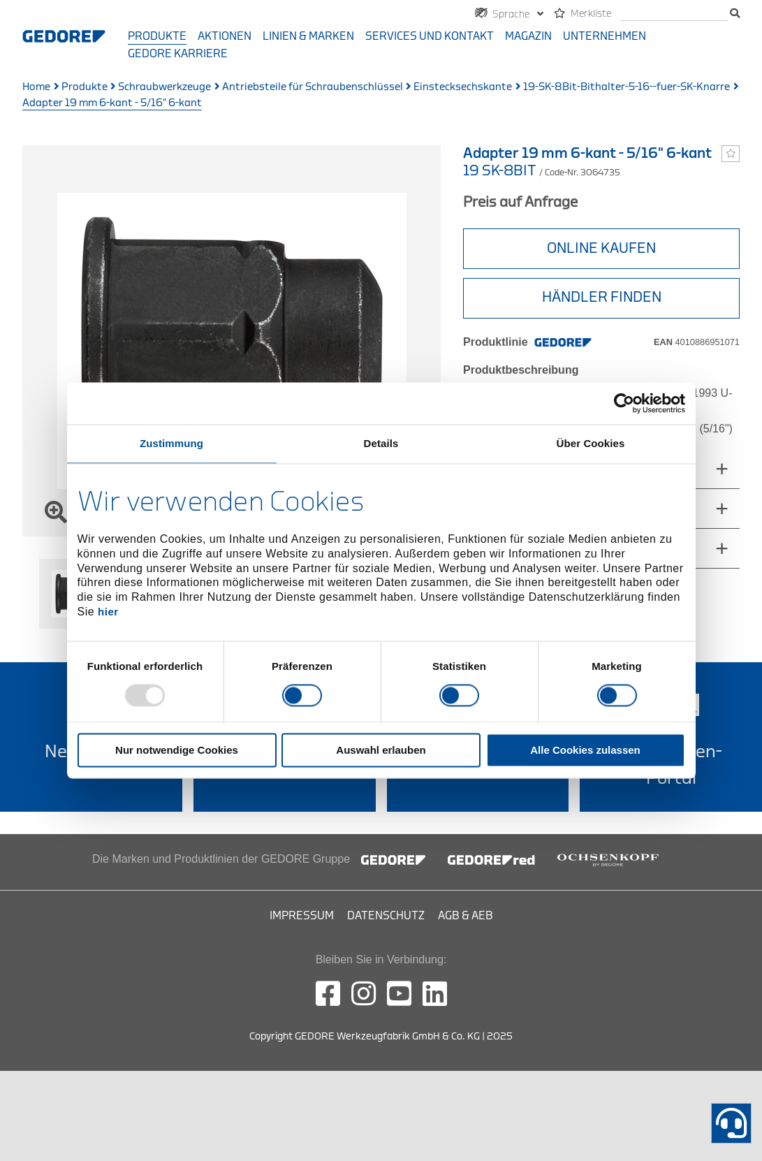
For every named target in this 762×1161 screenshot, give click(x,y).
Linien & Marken (308, 36)
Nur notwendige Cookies (176, 751)
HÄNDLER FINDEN (601, 297)
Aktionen (224, 36)
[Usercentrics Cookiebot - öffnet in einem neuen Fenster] (624, 403)
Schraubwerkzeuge (164, 87)
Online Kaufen (601, 248)
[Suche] (674, 14)
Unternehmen (604, 36)
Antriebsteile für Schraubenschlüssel (312, 87)
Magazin (528, 36)
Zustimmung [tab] (171, 443)
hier (108, 612)
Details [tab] (381, 443)
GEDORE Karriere (178, 53)
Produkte (157, 36)
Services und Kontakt (429, 36)
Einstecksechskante (462, 87)
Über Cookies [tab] (591, 443)
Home (36, 87)
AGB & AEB (465, 915)
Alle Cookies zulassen (585, 751)
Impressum (302, 915)
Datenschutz (386, 915)
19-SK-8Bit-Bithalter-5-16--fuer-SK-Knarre (626, 87)
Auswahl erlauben (380, 751)
